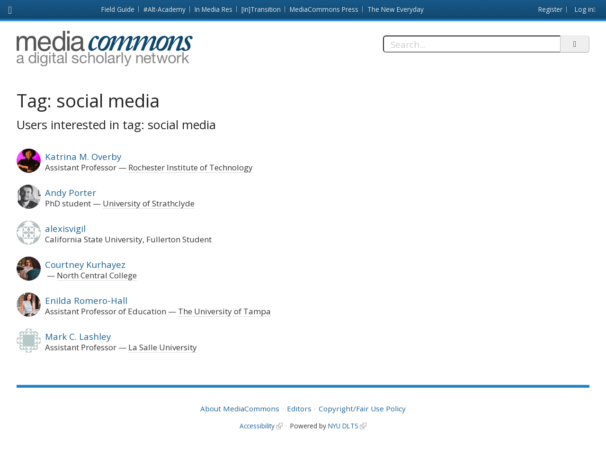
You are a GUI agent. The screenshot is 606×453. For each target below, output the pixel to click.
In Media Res (213, 9)
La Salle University (162, 347)
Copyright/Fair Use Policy (362, 408)
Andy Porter (70, 192)
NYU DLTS (343, 425)
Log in (584, 9)
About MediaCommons (239, 408)
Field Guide (117, 9)
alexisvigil (65, 228)
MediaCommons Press (324, 9)
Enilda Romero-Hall (86, 300)
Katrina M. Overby (83, 156)
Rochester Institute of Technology (190, 167)
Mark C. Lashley (78, 336)
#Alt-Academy (164, 9)
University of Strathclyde (149, 203)
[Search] (471, 44)
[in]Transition (261, 9)
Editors (299, 408)
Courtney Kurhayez (85, 264)
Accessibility (257, 425)
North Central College (97, 275)
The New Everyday (395, 9)
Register (550, 9)
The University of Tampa (224, 311)
